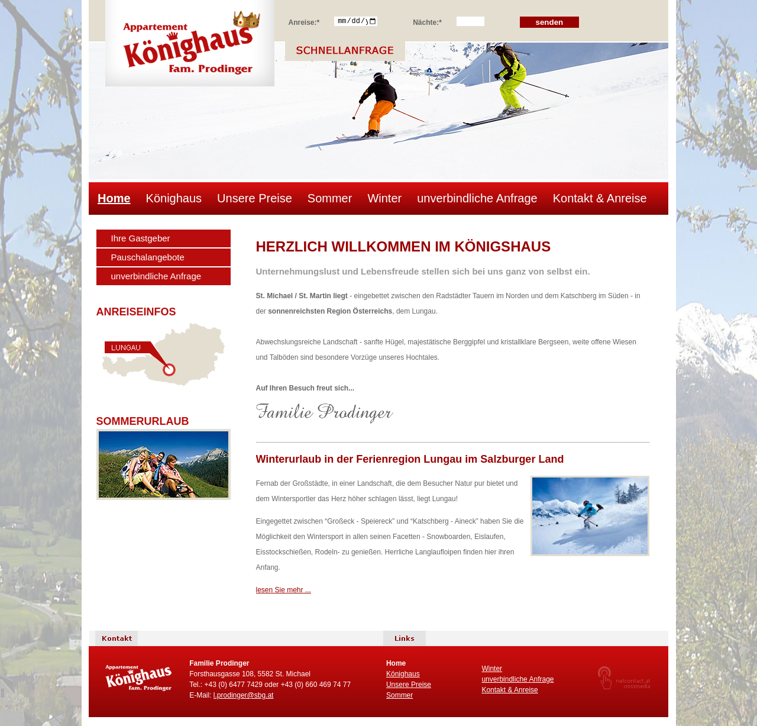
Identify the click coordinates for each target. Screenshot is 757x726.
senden (550, 22)
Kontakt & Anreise (600, 198)
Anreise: (304, 21)
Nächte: (427, 21)
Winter (384, 198)
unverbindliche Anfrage (477, 198)
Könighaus (174, 198)
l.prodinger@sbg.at (243, 695)
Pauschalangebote (148, 257)
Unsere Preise (254, 198)
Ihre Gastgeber (140, 238)
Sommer (330, 198)
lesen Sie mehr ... (283, 590)
